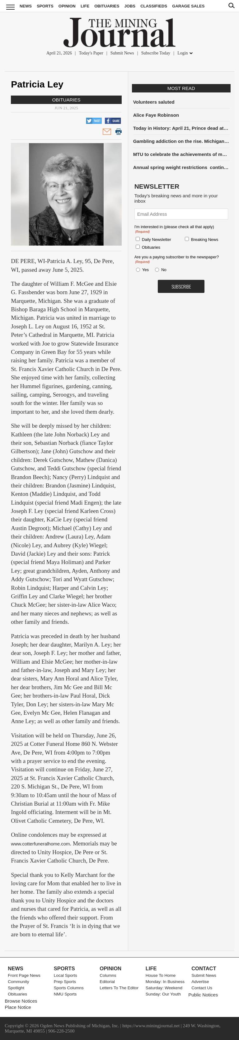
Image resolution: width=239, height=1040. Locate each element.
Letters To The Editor (119, 988)
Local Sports (65, 975)
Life (85, 6)
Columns (108, 975)
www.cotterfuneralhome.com (40, 843)
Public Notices (203, 994)
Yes (144, 269)
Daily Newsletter (156, 239)
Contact (203, 968)
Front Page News (24, 975)
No (163, 269)
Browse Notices (21, 1001)
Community (18, 981)
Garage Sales (188, 6)
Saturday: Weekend (164, 988)
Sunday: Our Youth (163, 994)
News (26, 6)
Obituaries (106, 6)
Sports (45, 6)
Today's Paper (91, 53)
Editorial (107, 981)
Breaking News (204, 239)
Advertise (200, 981)
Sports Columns (69, 988)
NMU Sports (65, 994)
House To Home (161, 975)
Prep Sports (65, 981)
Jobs (129, 6)
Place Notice (18, 1007)
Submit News (122, 53)
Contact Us (201, 988)
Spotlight (16, 988)
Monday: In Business (165, 981)
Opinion (67, 6)
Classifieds (153, 6)
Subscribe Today (155, 53)
